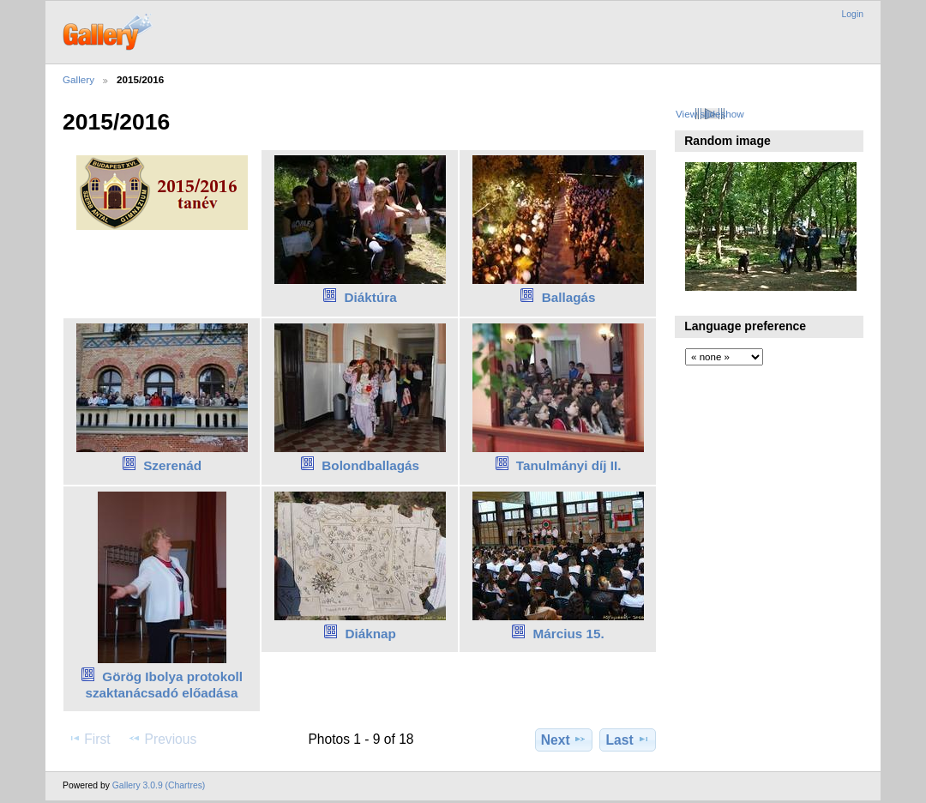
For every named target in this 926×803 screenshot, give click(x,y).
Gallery (78, 79)
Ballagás (569, 297)
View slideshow (710, 113)
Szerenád (172, 465)
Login (852, 14)
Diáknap (370, 633)
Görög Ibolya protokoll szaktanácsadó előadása (164, 684)
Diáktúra (371, 297)
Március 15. (568, 633)
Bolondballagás (370, 465)
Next (563, 739)
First (89, 738)
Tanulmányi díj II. (569, 465)
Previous (162, 738)
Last (628, 739)
